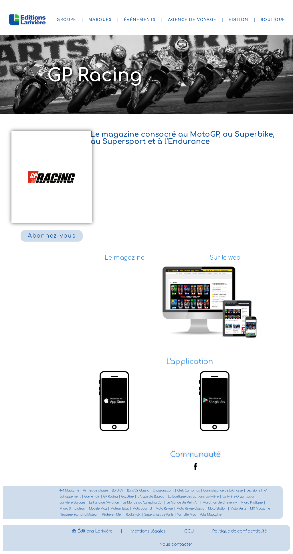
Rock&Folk (133, 514)
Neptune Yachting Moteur (79, 514)
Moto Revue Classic (190, 508)
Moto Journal (142, 508)
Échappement (70, 496)
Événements (140, 19)
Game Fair (92, 496)
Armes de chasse (95, 490)
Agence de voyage (192, 19)
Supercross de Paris (158, 514)
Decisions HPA (256, 490)
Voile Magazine (210, 514)
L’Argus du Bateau (150, 496)
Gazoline (127, 496)
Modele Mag (98, 508)
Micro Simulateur (72, 508)
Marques (100, 19)
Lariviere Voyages (72, 502)
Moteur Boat (119, 508)
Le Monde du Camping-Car (143, 502)
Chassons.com (163, 490)
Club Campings (188, 490)
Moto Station (217, 508)
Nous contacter (175, 544)
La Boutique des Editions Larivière (193, 496)
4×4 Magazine (69, 490)
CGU (189, 531)
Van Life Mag (186, 514)
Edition (238, 19)
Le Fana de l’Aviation (104, 502)
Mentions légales (148, 531)
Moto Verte (238, 508)
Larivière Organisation (238, 496)
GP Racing (110, 496)
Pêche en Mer (112, 514)
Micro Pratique (252, 502)
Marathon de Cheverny (220, 502)
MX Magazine (260, 508)
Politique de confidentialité (239, 531)
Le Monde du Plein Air (183, 502)
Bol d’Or (117, 490)
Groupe (66, 19)
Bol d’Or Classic (138, 490)
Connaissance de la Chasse (223, 490)
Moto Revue (164, 508)
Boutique (273, 19)
